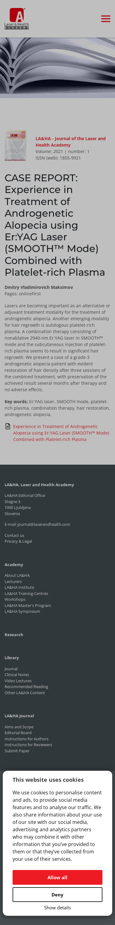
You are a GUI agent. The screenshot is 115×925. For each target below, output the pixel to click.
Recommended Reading (26, 686)
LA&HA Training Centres (26, 593)
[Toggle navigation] (105, 18)
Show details (57, 907)
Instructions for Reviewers (28, 744)
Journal (11, 668)
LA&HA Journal (19, 715)
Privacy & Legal (18, 541)
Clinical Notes (17, 674)
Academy (14, 564)
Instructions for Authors (26, 739)
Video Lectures (18, 680)
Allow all (57, 877)
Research (14, 634)
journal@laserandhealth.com (43, 524)
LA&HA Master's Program (28, 605)
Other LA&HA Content (25, 692)
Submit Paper (17, 751)
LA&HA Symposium (22, 611)
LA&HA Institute (19, 587)
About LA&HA (17, 575)
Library (12, 657)
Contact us (14, 535)
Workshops (15, 599)
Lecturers (13, 581)
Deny (57, 895)
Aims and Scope (19, 727)
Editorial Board (18, 732)
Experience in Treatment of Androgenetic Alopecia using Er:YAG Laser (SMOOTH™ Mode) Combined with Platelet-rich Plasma (57, 432)
